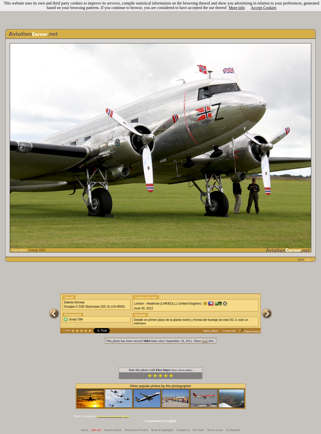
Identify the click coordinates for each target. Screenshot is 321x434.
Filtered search (250, 331)
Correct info (229, 331)
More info (237, 8)
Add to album (210, 331)
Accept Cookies (263, 8)
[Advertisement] (160, 13)
